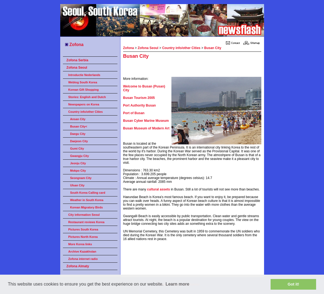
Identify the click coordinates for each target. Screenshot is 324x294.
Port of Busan (134, 113)
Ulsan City (77, 185)
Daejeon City (79, 141)
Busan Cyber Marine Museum (146, 121)
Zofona (74, 44)
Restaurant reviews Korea (86, 222)
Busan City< (78, 126)
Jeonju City (78, 163)
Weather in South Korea (86, 200)
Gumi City (77, 148)
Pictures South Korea (83, 229)
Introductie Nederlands (84, 75)
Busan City (212, 48)
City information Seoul (84, 214)
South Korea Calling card (87, 192)
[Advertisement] (187, 68)
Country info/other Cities (85, 111)
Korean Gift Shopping (83, 89)
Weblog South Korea (82, 82)
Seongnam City (81, 178)
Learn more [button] (177, 284)
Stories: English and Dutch (87, 97)
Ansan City (77, 119)
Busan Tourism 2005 (139, 98)
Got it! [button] (293, 284)
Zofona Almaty (77, 266)
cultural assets (158, 189)
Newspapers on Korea (83, 104)
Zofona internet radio (83, 258)
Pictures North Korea (83, 236)
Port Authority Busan (139, 105)
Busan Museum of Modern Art (146, 128)
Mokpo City (78, 170)
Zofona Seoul (76, 67)
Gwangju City (79, 155)
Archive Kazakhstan (82, 251)
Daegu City (77, 133)
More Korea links (80, 244)
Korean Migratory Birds (86, 207)
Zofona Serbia (77, 60)
